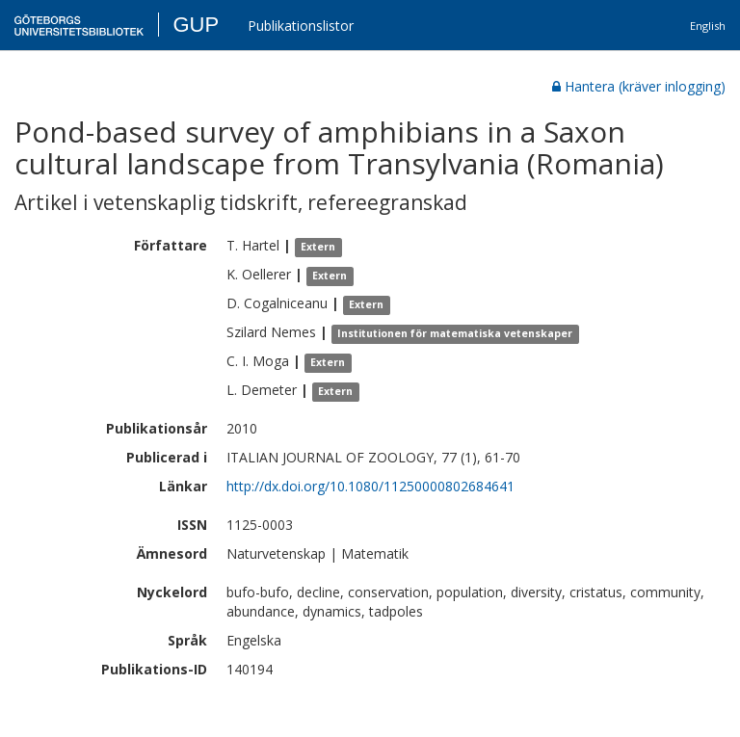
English (708, 25)
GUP (195, 25)
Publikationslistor (301, 25)
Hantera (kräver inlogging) (639, 86)
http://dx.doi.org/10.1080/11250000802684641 (370, 486)
